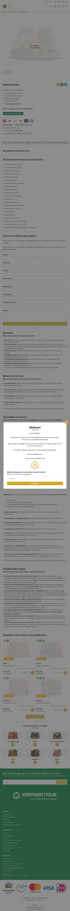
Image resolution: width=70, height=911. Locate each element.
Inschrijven (35, 483)
